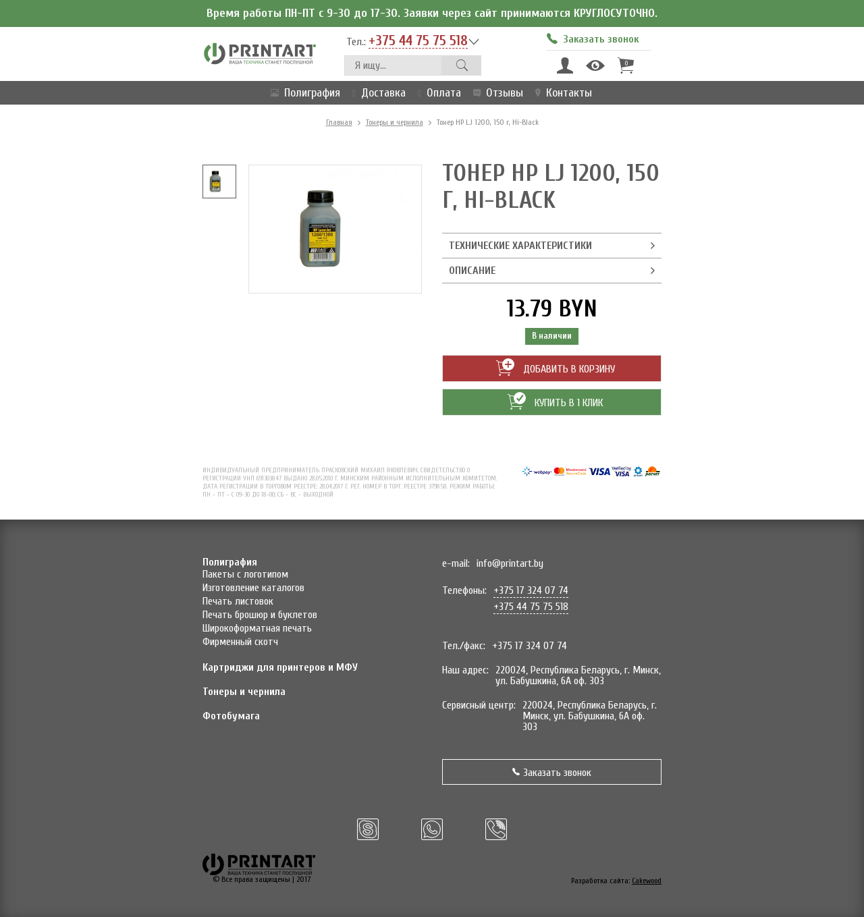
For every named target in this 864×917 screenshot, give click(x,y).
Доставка (376, 93)
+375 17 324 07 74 (530, 590)
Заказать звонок (551, 773)
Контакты (561, 93)
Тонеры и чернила (394, 122)
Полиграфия (302, 93)
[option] (219, 181)
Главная (339, 122)
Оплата (436, 93)
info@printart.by (510, 563)
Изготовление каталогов (253, 588)
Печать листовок (237, 601)
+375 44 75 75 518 (418, 41)
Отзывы (495, 93)
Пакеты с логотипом (245, 574)
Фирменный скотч (240, 642)
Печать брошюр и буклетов (259, 615)
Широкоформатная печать (257, 628)
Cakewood (647, 881)
